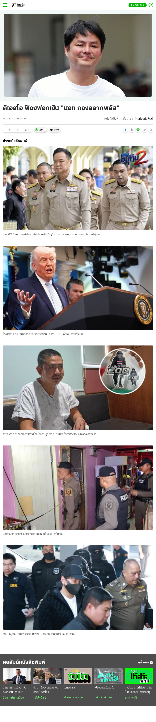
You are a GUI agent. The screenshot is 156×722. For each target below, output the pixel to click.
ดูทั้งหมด (145, 663)
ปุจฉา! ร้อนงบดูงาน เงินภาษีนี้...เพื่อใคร (45, 690)
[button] (125, 129)
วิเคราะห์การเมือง (13, 698)
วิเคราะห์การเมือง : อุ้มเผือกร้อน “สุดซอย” (14, 690)
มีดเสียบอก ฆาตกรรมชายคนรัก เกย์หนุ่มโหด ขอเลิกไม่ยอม (33, 534)
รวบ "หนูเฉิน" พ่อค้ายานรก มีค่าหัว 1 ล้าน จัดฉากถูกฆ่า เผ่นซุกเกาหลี (39, 634)
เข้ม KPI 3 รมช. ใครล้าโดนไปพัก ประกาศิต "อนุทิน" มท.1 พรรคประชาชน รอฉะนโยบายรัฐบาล (51, 234)
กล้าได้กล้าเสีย (103, 698)
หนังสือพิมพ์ (111, 119)
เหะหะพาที (131, 698)
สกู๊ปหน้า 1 (39, 698)
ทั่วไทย (127, 119)
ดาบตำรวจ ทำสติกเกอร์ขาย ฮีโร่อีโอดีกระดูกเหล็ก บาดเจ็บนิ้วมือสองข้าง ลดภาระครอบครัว (49, 434)
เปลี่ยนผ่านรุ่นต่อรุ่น (104, 688)
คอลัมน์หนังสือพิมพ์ (25, 663)
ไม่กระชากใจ (70, 688)
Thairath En (137, 5)
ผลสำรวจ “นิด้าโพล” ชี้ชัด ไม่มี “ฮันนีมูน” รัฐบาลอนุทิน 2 (139, 691)
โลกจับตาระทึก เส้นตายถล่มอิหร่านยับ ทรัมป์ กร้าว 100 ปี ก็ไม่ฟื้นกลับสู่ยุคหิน (43, 334)
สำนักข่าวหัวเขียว (74, 698)
